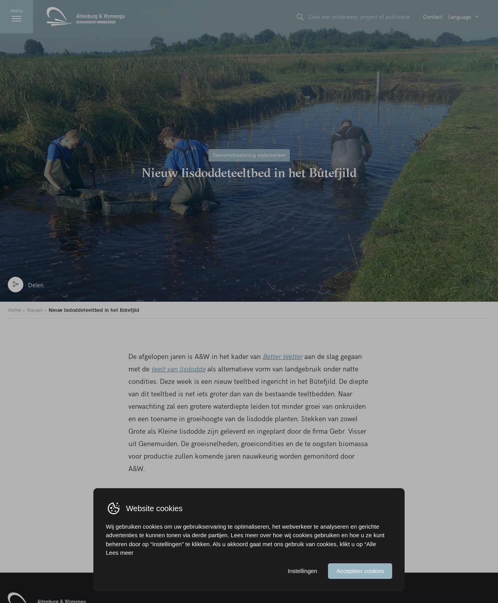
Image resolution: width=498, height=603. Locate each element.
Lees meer (119, 552)
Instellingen (302, 571)
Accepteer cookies (360, 571)
